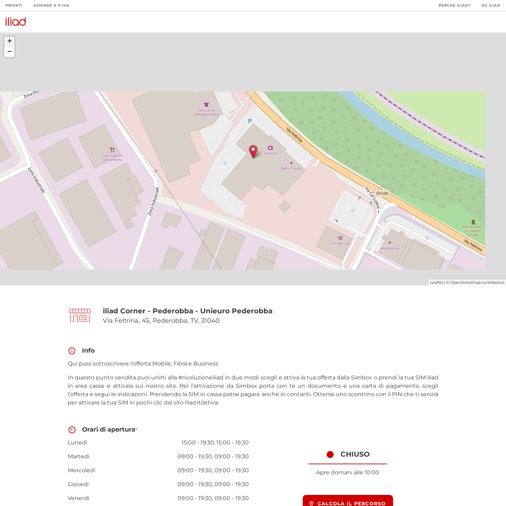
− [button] (9, 52)
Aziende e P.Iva (51, 5)
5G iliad (491, 5)
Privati (14, 5)
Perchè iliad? (455, 5)
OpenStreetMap (465, 282)
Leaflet (436, 282)
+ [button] (9, 42)
